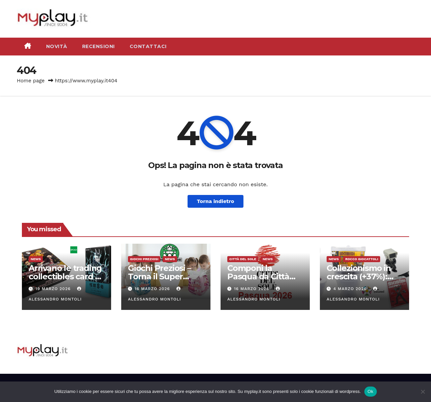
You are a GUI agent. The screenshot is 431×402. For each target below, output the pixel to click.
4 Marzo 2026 (350, 288)
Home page (31, 81)
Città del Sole (242, 259)
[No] (422, 391)
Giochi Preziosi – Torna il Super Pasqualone (159, 276)
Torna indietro (215, 201)
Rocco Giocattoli (361, 259)
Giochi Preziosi (144, 259)
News (36, 259)
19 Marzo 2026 (53, 288)
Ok (370, 391)
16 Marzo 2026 (153, 288)
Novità (56, 46)
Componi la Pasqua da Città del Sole (258, 276)
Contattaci (148, 46)
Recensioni (98, 46)
